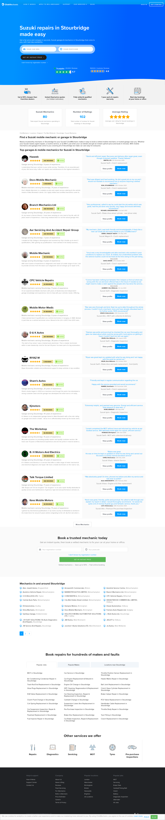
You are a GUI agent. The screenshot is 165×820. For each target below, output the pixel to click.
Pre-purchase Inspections (132, 751)
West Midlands (112, 283)
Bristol (86, 784)
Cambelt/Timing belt (120, 784)
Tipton (41, 592)
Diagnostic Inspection (119, 286)
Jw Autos (110, 621)
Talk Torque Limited (41, 472)
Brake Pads (117, 781)
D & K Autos (37, 328)
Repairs (33, 750)
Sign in (144, 4)
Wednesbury (111, 453)
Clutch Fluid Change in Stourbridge (41, 695)
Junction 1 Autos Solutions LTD (76, 621)
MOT (92, 750)
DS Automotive (28, 601)
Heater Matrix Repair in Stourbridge (114, 674)
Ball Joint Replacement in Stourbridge (115, 680)
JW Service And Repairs (32, 621)
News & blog (59, 778)
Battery (115, 789)
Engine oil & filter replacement (120, 479)
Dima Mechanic (29, 605)
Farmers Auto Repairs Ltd (116, 605)
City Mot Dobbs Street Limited (76, 595)
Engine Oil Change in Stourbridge (77, 680)
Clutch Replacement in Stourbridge (114, 714)
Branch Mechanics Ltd (43, 200)
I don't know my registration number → (34, 58)
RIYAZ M (35, 353)
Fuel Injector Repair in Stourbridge (40, 714)
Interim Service (120, 456)
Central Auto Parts (30, 595)
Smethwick (110, 382)
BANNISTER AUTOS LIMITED (76, 588)
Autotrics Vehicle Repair (32, 588)
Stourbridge (60, 128)
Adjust (146, 817)
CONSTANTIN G (71, 592)
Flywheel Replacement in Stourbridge (41, 711)
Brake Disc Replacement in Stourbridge (79, 711)
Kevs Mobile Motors (41, 495)
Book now (121, 164)
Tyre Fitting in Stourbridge (111, 711)
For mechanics (60, 786)
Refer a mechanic (61, 789)
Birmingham (112, 428)
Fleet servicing (60, 784)
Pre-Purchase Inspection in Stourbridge (79, 705)
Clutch (115, 786)
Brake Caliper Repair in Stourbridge (114, 690)
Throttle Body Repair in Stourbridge (114, 705)
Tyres (112, 750)
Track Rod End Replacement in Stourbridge (43, 680)
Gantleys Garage (29, 609)
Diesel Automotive (113, 601)
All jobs (116, 798)
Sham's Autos (38, 376)
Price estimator (60, 792)
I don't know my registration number (82, 550)
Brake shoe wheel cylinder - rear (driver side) (119, 209)
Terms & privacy (60, 798)
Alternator (116, 795)
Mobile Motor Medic (42, 303)
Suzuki (103, 159)
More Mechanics (82, 520)
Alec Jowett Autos (30, 584)
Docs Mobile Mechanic (43, 175)
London (87, 775)
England (39, 128)
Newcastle (87, 786)
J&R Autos (69, 615)
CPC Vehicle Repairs (42, 275)
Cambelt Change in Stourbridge (76, 695)
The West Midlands (49, 128)
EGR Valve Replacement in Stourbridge (42, 690)
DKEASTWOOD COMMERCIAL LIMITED (121, 595)
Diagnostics (53, 750)
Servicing (72, 750)
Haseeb (34, 152)
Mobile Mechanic (40, 248)
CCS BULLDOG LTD (30, 592)
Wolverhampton (132, 584)
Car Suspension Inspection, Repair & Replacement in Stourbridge (41, 706)
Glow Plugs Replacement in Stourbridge (42, 684)
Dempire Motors (71, 601)
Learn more (138, 816)
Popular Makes (73, 660)
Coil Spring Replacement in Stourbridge (42, 699)
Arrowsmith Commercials (74, 584)
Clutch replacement (119, 159)
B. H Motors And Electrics (45, 447)
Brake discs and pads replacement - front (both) (119, 360)
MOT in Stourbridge (34, 669)
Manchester (88, 778)
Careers (58, 795)
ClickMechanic (24, 128)
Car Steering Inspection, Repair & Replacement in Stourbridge (77, 691)
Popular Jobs (41, 660)
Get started (156, 4)
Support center (31, 778)
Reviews (71, 64)
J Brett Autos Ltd (112, 609)
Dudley (38, 601)
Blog (92, 4)
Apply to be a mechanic (49, 4)
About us (58, 775)
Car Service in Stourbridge (74, 669)
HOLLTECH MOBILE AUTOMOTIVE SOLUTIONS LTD (83, 610)
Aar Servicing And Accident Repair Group (54, 225)
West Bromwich (79, 615)
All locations (88, 792)
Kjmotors (35, 401)
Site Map (29, 812)
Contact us (30, 781)
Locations (33, 128)
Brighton (87, 789)
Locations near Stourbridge (114, 660)
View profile (107, 164)
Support (66, 4)
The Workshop (38, 424)
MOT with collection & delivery (119, 311)
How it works (30, 775)
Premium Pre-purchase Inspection (119, 504)
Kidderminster (109, 308)
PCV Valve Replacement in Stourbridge (116, 695)
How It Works (29, 4)
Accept (154, 817)
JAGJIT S (110, 615)
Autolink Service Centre (115, 584)
